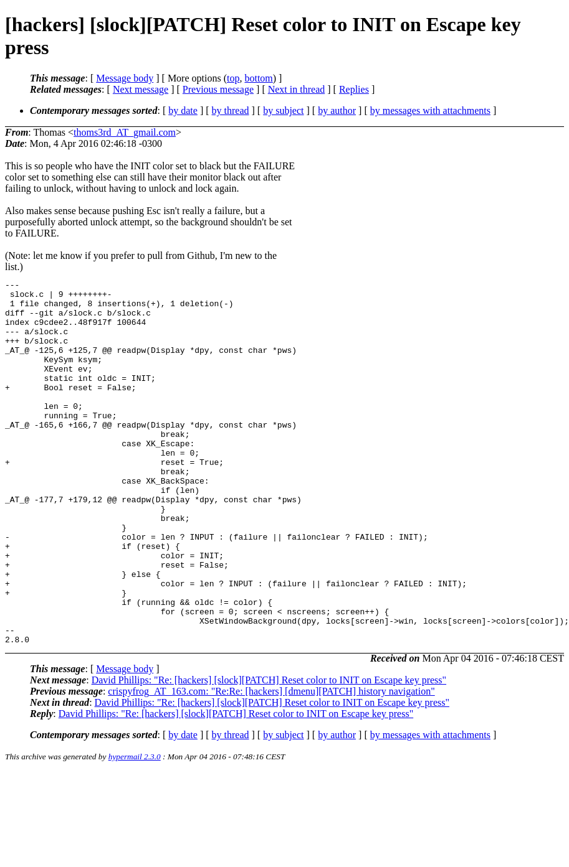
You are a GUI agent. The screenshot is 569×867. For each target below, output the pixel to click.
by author (337, 110)
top (233, 78)
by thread (230, 110)
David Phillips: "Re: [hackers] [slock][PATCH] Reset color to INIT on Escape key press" (269, 752)
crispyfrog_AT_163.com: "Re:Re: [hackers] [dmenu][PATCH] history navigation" (271, 764)
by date (183, 110)
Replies (354, 89)
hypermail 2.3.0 (134, 829)
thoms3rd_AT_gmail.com (125, 132)
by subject (283, 110)
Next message (140, 89)
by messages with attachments (430, 110)
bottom (258, 78)
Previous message (218, 89)
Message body (124, 78)
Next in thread (296, 89)
